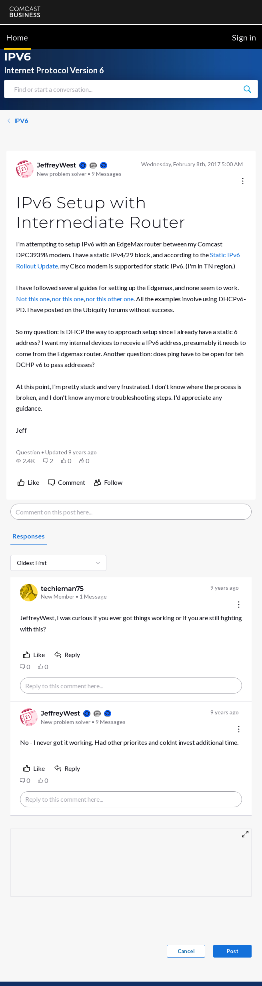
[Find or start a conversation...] (247, 76)
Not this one (33, 286)
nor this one (68, 286)
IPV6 (17, 107)
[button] (25, 448)
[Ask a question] (221, 967)
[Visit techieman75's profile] (29, 580)
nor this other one (110, 286)
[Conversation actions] (243, 169)
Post (232, 938)
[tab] (28, 523)
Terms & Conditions (155, 981)
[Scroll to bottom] (244, 968)
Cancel (186, 938)
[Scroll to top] (244, 941)
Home (17, 24)
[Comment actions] (239, 592)
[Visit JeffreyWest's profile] (25, 156)
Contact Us (24, 981)
